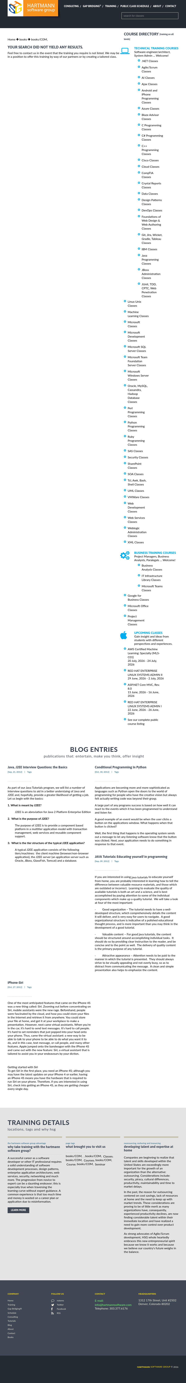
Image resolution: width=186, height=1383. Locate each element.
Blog (10, 1325)
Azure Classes (150, 108)
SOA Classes (135, 474)
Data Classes (150, 193)
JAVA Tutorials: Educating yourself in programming (131, 857)
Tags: (29, 772)
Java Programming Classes (150, 259)
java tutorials (140, 877)
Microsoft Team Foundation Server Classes (137, 361)
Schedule (12, 1312)
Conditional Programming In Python (120, 767)
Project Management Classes (136, 620)
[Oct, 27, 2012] (15, 987)
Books (11, 1337)
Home (11, 39)
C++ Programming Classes (150, 150)
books (23, 39)
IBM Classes (149, 249)
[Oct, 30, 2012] (102, 772)
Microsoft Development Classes (136, 336)
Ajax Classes (149, 84)
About (157, 6)
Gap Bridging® (15, 1309)
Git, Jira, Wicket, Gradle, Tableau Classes (152, 238)
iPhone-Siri (15, 982)
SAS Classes (135, 451)
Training (110, 6)
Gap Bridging (92, 6)
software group (153, 1366)
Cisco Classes (150, 160)
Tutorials (12, 1321)
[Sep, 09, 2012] (102, 861)
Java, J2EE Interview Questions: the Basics (37, 767)
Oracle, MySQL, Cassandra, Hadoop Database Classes (138, 393)
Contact (170, 6)
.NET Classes (150, 61)
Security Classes (138, 457)
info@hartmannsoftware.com (113, 1304)
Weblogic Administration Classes (137, 532)
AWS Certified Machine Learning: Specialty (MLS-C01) (144, 653)
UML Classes (136, 490)
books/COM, (39, 39)
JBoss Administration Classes (151, 273)
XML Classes (136, 542)
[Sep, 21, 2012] (15, 772)
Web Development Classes (136, 507)
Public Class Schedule (134, 6)
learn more (18, 1210)
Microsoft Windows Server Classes (138, 375)
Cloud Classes (150, 166)
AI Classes (148, 77)
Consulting (71, 6)
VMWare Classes (138, 497)
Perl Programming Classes (136, 412)
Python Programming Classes (136, 426)
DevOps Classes (152, 210)
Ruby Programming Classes (136, 440)
